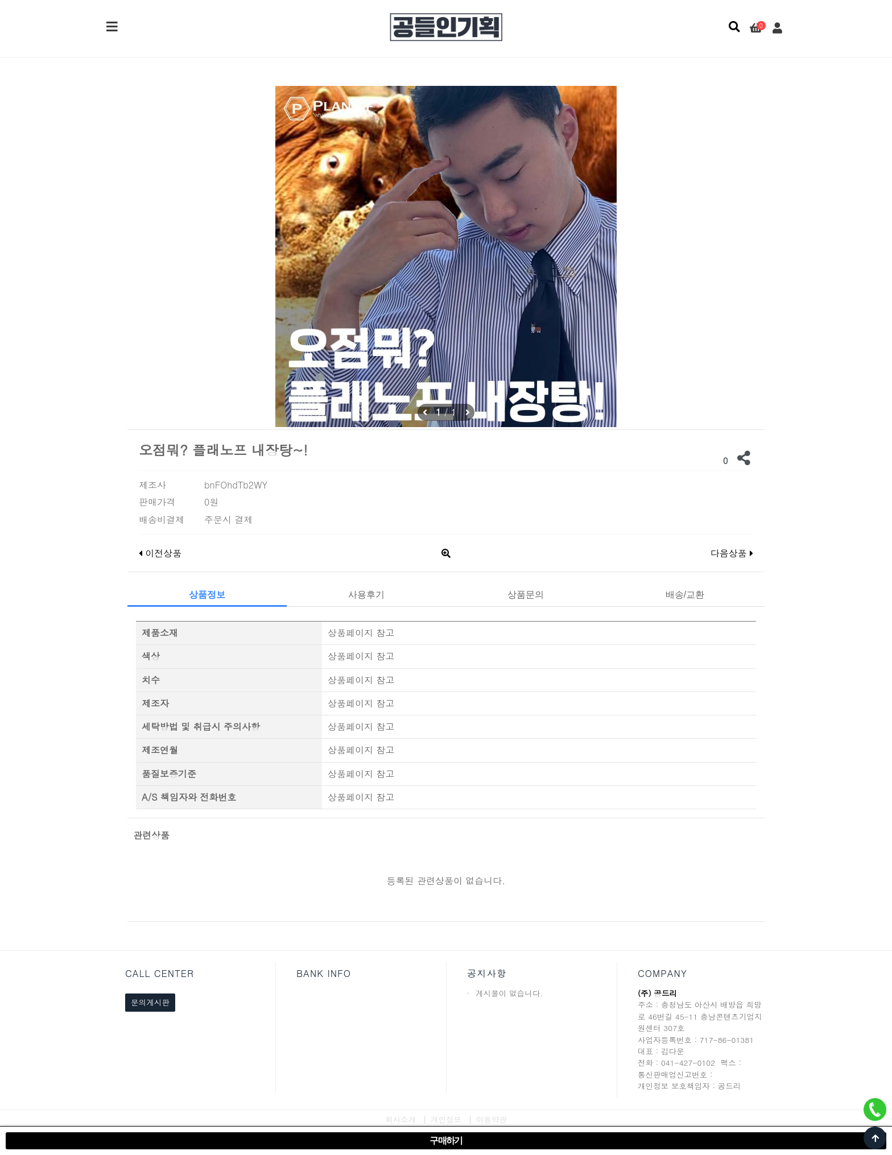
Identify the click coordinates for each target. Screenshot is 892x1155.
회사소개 (400, 1119)
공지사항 (486, 973)
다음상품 (732, 553)
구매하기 (446, 1140)
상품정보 (207, 594)
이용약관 (491, 1119)
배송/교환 (685, 594)
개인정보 (446, 1119)
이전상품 (160, 553)
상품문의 (525, 594)
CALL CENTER (159, 973)
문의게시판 (150, 1002)
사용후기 (366, 594)
